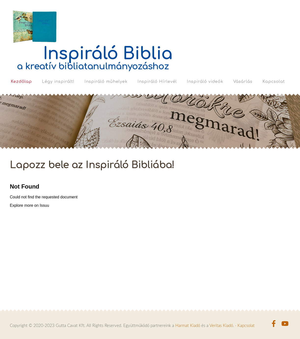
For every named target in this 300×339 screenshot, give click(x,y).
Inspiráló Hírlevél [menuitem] (157, 81)
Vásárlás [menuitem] (242, 81)
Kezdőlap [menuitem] (21, 81)
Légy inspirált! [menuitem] (58, 81)
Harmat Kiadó (187, 325)
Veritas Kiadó (221, 325)
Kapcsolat (246, 325)
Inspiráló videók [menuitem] (205, 81)
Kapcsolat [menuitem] (273, 81)
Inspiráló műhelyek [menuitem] (105, 81)
